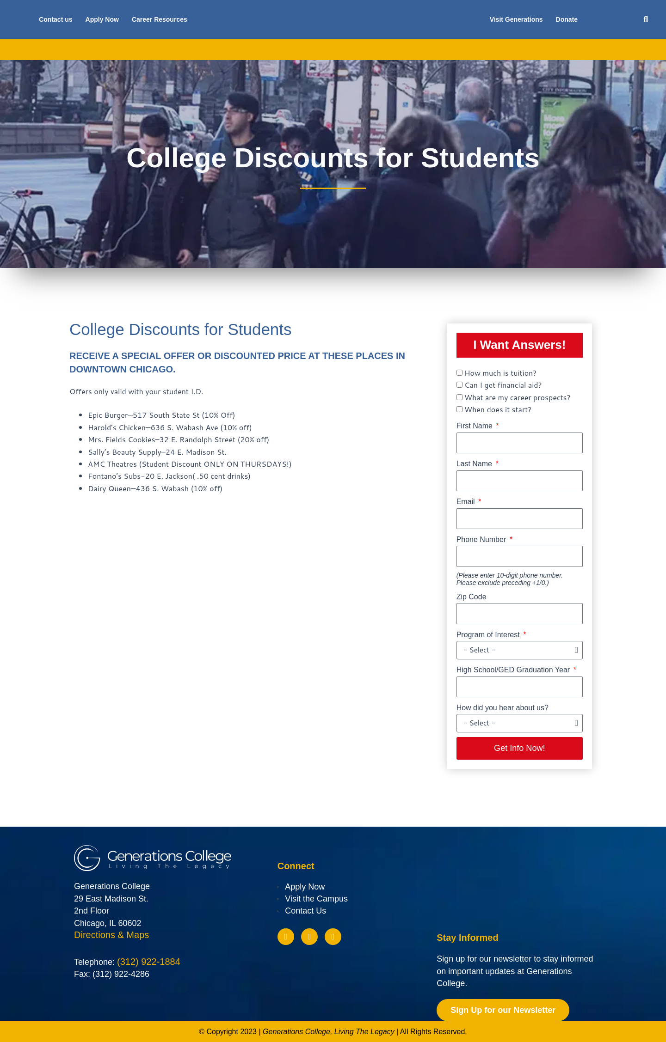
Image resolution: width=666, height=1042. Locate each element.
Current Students (482, 49)
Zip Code (471, 597)
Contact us (55, 19)
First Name (475, 426)
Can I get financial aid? (503, 384)
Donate (567, 19)
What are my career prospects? (517, 397)
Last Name (475, 464)
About (133, 49)
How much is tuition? (500, 372)
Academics (179, 49)
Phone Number (482, 539)
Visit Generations (516, 19)
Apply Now (102, 19)
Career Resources (159, 19)
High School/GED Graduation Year (514, 670)
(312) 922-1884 (148, 962)
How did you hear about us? (502, 708)
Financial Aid (290, 49)
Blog (534, 49)
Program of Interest (489, 635)
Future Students (412, 49)
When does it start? (497, 409)
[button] (646, 19)
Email (466, 502)
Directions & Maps (111, 935)
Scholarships (348, 49)
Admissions (233, 49)
